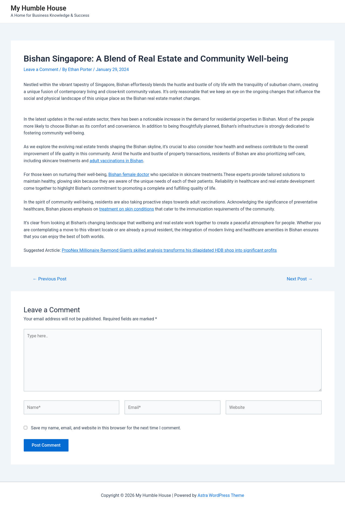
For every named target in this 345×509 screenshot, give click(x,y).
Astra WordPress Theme (221, 495)
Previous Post (49, 279)
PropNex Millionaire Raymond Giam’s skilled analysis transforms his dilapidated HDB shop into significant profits (169, 250)
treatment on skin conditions (126, 209)
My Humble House (38, 8)
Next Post (299, 279)
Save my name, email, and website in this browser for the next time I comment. (106, 427)
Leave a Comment (41, 69)
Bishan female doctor (128, 174)
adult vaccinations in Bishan (116, 160)
